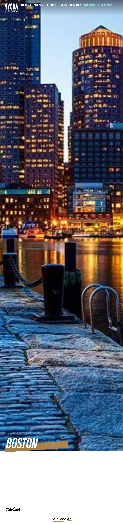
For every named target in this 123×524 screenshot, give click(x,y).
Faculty (63, 5)
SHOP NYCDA (89, 5)
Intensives (51, 5)
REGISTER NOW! (105, 5)
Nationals (38, 5)
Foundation (75, 5)
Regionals (26, 5)
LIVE (117, 5)
